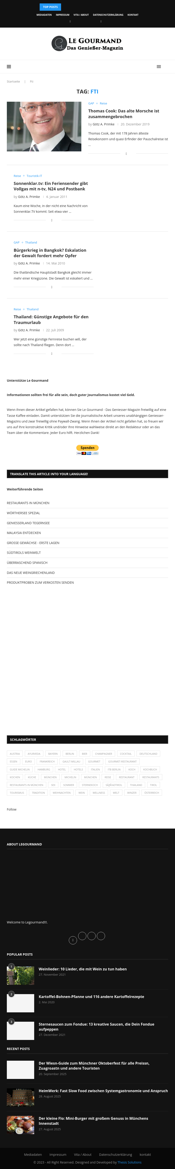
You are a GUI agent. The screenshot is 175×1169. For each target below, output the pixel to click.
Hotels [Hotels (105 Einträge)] (78, 769)
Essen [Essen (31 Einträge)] (13, 761)
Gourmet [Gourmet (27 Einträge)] (94, 761)
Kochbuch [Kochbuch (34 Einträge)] (150, 769)
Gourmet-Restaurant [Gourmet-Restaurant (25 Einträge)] (122, 761)
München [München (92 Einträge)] (90, 777)
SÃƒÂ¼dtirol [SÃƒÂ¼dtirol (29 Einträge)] (114, 785)
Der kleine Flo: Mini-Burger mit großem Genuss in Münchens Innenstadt (93, 1121)
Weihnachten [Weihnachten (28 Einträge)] (62, 792)
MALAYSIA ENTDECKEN (24, 533)
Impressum (62, 14)
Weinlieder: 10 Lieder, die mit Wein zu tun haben (83, 969)
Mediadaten (43, 14)
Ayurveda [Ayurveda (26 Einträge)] (34, 753)
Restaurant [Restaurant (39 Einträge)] (126, 777)
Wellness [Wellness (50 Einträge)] (99, 792)
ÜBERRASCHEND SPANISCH (27, 562)
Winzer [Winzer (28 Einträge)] (131, 792)
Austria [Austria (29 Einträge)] (15, 753)
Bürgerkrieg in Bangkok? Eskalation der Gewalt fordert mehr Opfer (50, 252)
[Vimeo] (100, 21)
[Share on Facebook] (126, 153)
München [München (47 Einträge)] (50, 777)
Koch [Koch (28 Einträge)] (132, 769)
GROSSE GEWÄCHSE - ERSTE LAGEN (33, 543)
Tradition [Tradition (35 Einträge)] (38, 792)
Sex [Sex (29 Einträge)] (53, 785)
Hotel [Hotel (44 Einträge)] (62, 769)
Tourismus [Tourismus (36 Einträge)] (17, 792)
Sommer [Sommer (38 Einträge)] (68, 785)
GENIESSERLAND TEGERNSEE (28, 523)
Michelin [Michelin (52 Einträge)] (70, 777)
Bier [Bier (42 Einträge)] (84, 753)
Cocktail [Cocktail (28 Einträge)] (126, 753)
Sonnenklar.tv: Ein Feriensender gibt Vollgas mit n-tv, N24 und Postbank (51, 186)
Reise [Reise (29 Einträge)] (108, 777)
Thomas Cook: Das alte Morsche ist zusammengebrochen (123, 113)
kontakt (133, 14)
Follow (11, 809)
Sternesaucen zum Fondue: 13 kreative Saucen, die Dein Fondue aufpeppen (96, 1027)
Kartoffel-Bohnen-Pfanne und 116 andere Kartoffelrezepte (91, 996)
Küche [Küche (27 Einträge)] (32, 777)
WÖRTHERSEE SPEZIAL (23, 513)
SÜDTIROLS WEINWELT (24, 552)
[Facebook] (70, 21)
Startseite (13, 81)
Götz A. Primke (104, 124)
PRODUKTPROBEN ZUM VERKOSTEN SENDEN (40, 582)
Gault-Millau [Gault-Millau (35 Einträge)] (71, 761)
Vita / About (81, 14)
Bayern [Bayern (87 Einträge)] (53, 753)
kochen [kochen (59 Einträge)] (15, 777)
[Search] (166, 66)
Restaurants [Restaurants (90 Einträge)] (150, 777)
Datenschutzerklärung (108, 14)
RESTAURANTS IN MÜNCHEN (28, 503)
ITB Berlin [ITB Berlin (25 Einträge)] (114, 769)
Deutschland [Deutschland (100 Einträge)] (148, 753)
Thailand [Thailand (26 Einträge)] (136, 785)
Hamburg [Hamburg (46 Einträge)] (44, 769)
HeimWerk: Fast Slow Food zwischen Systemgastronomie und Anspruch (103, 1090)
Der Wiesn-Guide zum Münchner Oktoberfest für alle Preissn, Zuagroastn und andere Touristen (94, 1066)
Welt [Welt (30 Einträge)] (116, 792)
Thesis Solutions (130, 1162)
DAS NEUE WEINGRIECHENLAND (31, 572)
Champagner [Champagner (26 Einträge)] (103, 753)
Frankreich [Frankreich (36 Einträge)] (47, 761)
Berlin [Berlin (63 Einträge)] (70, 753)
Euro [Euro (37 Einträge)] (28, 761)
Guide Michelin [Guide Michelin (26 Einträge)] (20, 769)
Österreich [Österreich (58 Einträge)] (151, 792)
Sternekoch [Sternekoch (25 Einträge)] (90, 785)
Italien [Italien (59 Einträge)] (95, 769)
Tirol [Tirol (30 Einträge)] (153, 785)
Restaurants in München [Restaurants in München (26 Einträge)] (26, 785)
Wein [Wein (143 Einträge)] (81, 792)
